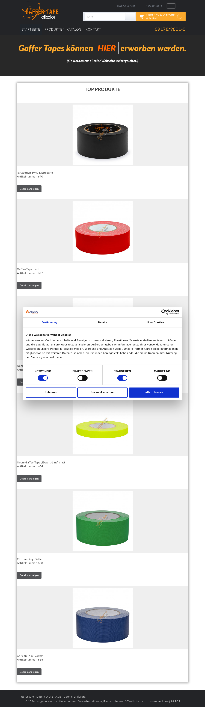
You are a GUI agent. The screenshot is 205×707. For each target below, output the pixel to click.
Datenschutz (44, 696)
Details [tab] (102, 322)
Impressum (27, 696)
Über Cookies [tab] (155, 322)
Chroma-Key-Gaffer (30, 559)
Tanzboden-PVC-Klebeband (35, 172)
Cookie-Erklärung (75, 696)
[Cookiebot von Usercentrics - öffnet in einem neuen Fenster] (163, 312)
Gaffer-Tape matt (28, 269)
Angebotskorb (154, 5)
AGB (58, 696)
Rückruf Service (126, 5)
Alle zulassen (154, 392)
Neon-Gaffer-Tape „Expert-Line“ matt (41, 462)
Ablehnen (50, 392)
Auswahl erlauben (102, 392)
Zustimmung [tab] (49, 322)
